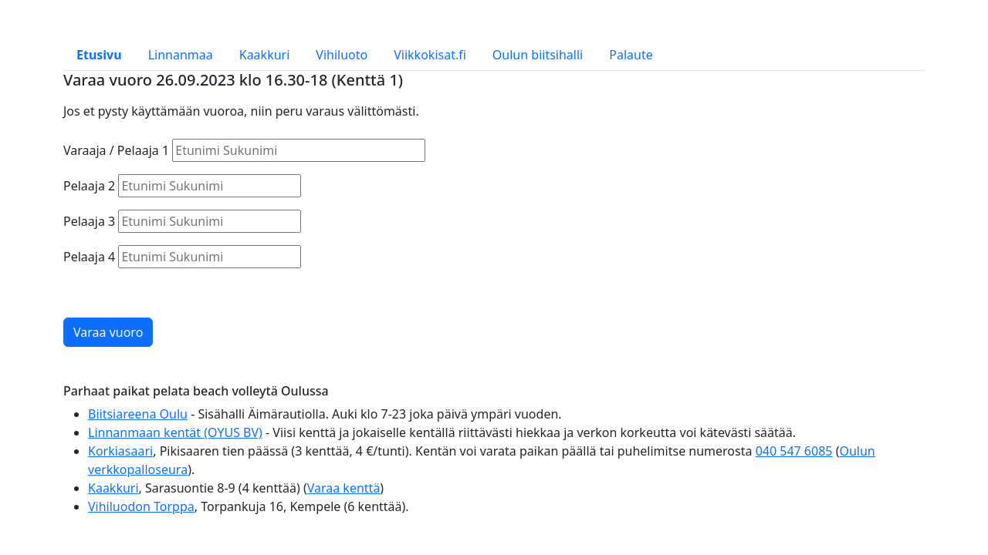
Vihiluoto (341, 54)
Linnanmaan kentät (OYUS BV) (175, 432)
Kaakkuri (264, 54)
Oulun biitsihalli (537, 54)
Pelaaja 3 (89, 221)
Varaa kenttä (344, 487)
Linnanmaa (180, 54)
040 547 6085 (794, 450)
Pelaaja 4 (89, 256)
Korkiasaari (120, 450)
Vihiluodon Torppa (141, 506)
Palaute (630, 54)
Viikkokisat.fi (430, 54)
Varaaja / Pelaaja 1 (116, 150)
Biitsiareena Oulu (138, 413)
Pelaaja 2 (89, 185)
